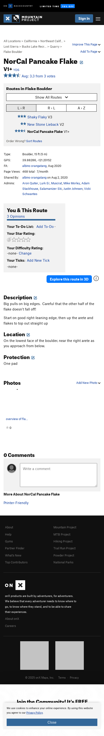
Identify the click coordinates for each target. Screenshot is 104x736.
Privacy (74, 677)
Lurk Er (45, 183)
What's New (13, 555)
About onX (12, 619)
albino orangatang (34, 166)
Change (25, 253)
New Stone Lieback (43, 124)
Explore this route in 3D (69, 279)
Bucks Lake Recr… (34, 46)
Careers (10, 626)
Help (8, 534)
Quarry (54, 46)
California (30, 41)
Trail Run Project (64, 548)
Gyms (9, 541)
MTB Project (61, 534)
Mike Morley (71, 183)
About (9, 527)
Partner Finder (14, 548)
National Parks (63, 562)
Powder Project (63, 555)
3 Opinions (16, 216)
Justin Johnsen (73, 188)
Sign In (84, 18)
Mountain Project (64, 527)
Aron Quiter (30, 183)
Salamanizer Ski (51, 188)
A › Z (81, 107)
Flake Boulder (13, 52)
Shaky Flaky (37, 117)
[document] (52, 716)
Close (52, 722)
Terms (62, 677)
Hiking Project (62, 541)
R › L (51, 107)
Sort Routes (34, 141)
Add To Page (90, 51)
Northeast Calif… (51, 41)
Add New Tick (38, 260)
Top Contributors (16, 562)
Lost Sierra (11, 46)
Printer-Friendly (16, 503)
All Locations (12, 41)
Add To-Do (45, 226)
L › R (21, 107)
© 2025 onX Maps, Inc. (39, 677)
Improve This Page (86, 44)
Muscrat (56, 183)
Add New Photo (88, 383)
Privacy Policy (34, 712)
